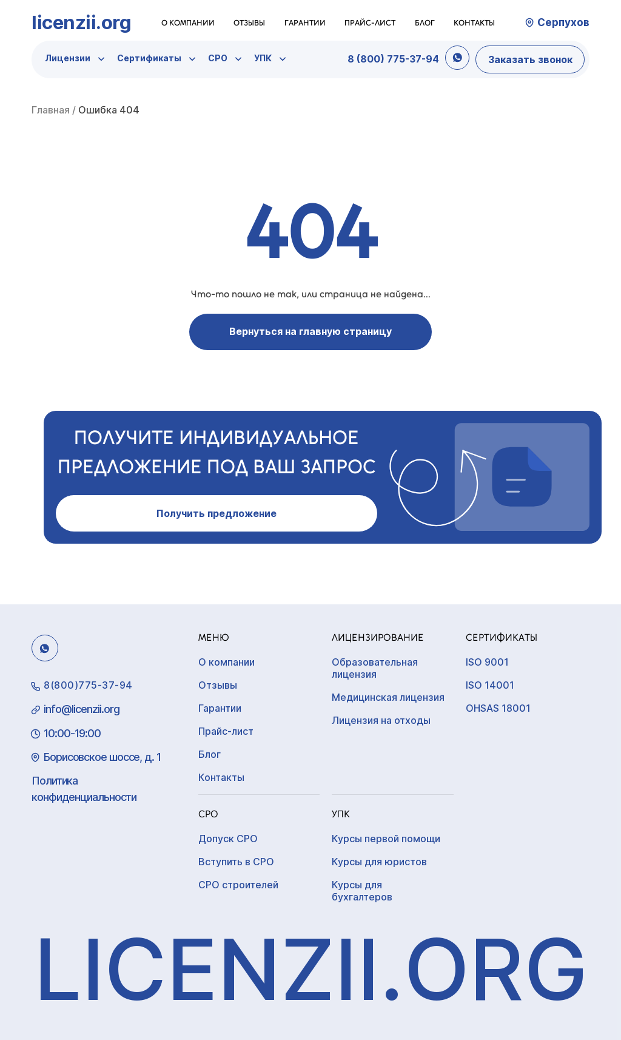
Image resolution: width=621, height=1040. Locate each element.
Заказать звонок (530, 59)
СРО (217, 58)
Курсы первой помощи (386, 838)
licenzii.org (81, 22)
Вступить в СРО (236, 862)
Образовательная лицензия (375, 668)
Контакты (474, 22)
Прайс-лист (369, 22)
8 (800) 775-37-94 (393, 59)
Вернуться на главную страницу (310, 331)
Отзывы (249, 22)
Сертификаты (149, 58)
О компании (188, 22)
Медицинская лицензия (388, 697)
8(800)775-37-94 (88, 685)
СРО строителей (238, 885)
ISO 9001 (487, 662)
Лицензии (67, 58)
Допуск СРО (228, 838)
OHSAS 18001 (498, 708)
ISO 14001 (490, 685)
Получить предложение (216, 513)
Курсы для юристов (379, 862)
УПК (263, 58)
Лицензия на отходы (381, 720)
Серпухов (563, 22)
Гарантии (305, 22)
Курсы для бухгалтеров (362, 891)
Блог (425, 22)
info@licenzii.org (81, 709)
